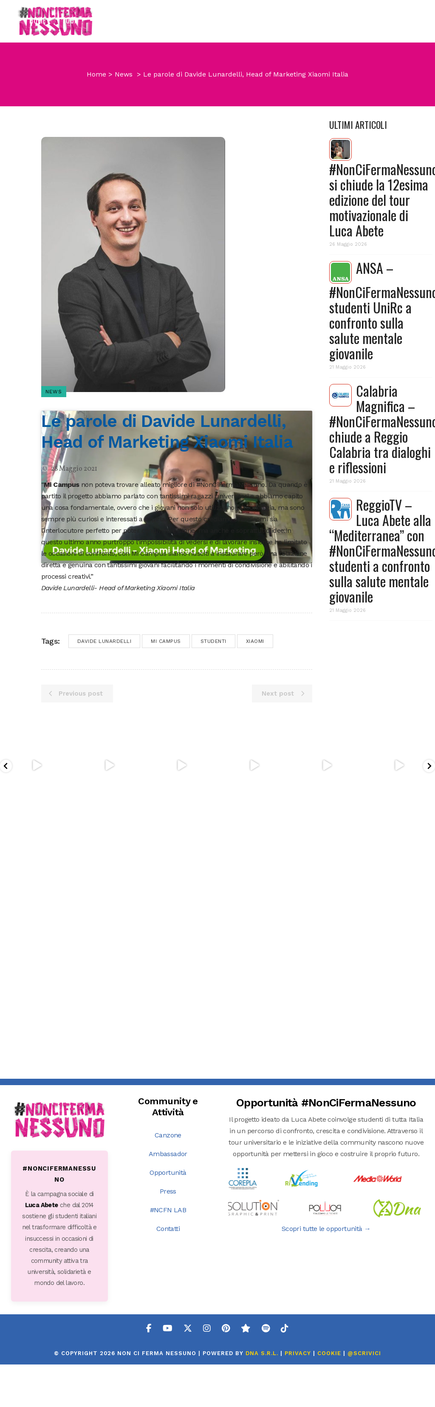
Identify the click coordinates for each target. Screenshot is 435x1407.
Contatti (168, 1243)
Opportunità (168, 1187)
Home (96, 138)
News (124, 138)
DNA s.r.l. (263, 1367)
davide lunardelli (104, 917)
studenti (213, 917)
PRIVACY (298, 1367)
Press (168, 1206)
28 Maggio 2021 (69, 532)
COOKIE (329, 1367)
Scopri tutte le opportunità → (326, 1243)
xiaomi (255, 917)
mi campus (166, 917)
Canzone (168, 1149)
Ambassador (168, 1168)
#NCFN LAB (168, 1224)
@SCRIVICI (364, 1367)
